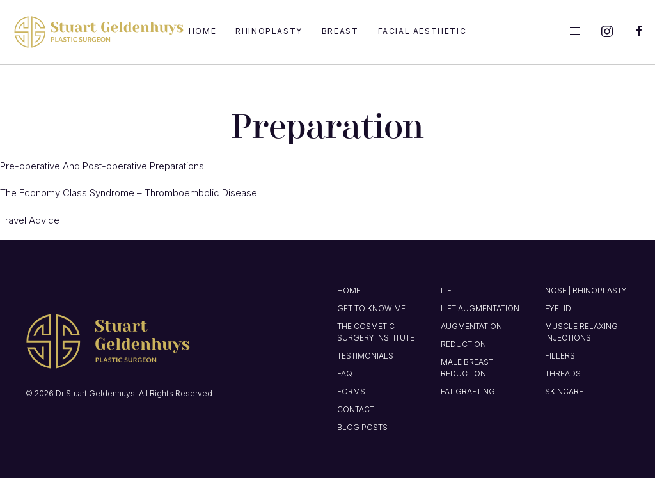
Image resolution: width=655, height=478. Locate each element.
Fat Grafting (468, 391)
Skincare (564, 391)
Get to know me (371, 308)
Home (202, 31)
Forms (351, 391)
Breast (340, 31)
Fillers (560, 355)
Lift (448, 290)
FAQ (344, 373)
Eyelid (558, 308)
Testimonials (365, 355)
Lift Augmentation (480, 308)
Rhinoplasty (269, 31)
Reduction (463, 344)
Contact (355, 409)
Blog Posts (362, 427)
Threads (563, 373)
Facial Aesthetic (422, 31)
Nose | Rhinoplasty (586, 290)
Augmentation (471, 326)
